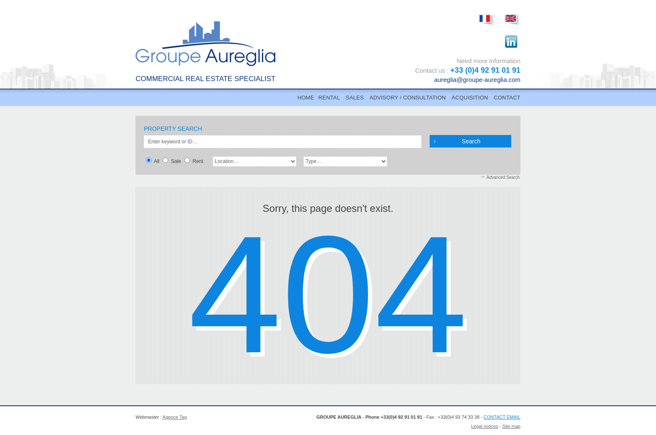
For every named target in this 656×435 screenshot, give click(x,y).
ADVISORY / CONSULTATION (407, 98)
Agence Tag (175, 417)
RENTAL (329, 98)
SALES (355, 98)
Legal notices (484, 426)
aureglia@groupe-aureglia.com (477, 79)
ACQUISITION (469, 98)
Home (305, 98)
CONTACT (507, 98)
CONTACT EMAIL (502, 417)
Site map (511, 426)
